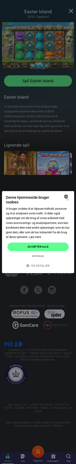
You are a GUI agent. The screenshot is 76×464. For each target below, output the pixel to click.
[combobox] (66, 196)
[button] (38, 265)
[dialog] (38, 232)
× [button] (67, 199)
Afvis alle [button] (38, 256)
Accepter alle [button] (38, 246)
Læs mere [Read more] (35, 237)
